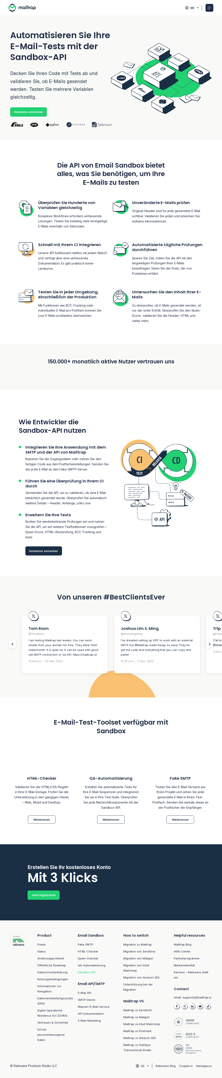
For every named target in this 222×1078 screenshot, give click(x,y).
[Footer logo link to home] (18, 994)
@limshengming (131, 633)
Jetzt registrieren (44, 895)
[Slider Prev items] (12, 644)
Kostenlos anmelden (28, 112)
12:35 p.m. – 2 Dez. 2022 (137, 661)
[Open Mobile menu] (209, 8)
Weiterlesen (41, 819)
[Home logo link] (23, 7)
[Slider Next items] (209, 644)
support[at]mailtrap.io (197, 997)
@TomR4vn (36, 633)
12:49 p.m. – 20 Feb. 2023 (46, 661)
